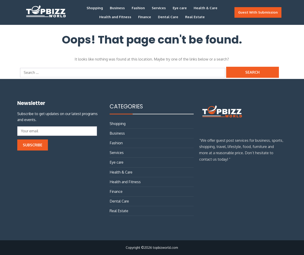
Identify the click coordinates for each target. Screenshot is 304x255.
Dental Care (168, 17)
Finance (144, 17)
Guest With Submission (258, 12)
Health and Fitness (115, 17)
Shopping (95, 8)
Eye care (180, 8)
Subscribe (32, 145)
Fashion (138, 8)
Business (117, 8)
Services (159, 8)
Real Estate (195, 17)
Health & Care (205, 8)
